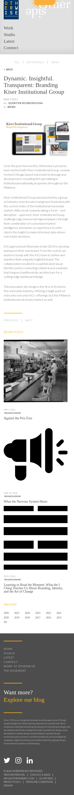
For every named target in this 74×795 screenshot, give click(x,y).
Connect (11, 47)
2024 (27, 613)
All (17, 62)
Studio (9, 34)
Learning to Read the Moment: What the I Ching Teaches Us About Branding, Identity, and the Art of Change (33, 588)
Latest (9, 41)
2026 (6, 613)
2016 (48, 617)
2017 (37, 617)
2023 (37, 613)
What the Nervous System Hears (25, 501)
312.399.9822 (46, 778)
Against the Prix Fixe (18, 418)
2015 (58, 617)
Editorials (35, 62)
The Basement (15, 670)
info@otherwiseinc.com (19, 778)
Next (29, 320)
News (55, 62)
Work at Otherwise (20, 666)
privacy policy (12, 782)
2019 (16, 617)
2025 (16, 613)
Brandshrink (12, 413)
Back (9, 69)
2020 (6, 617)
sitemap (8, 785)
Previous (11, 320)
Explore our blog (24, 699)
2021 (58, 613)
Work (8, 27)
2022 (48, 613)
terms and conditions (39, 782)
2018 (27, 617)
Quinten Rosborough (25, 103)
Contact (11, 662)
